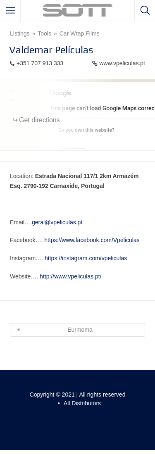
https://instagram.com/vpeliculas (86, 258)
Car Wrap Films (80, 33)
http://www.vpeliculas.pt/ (70, 276)
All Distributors (82, 403)
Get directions (39, 120)
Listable (121, 416)
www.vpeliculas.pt (122, 63)
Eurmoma (80, 329)
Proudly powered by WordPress (57, 416)
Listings (19, 33)
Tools (44, 33)
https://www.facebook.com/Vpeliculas (91, 240)
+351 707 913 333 (40, 63)
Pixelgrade (76, 424)
